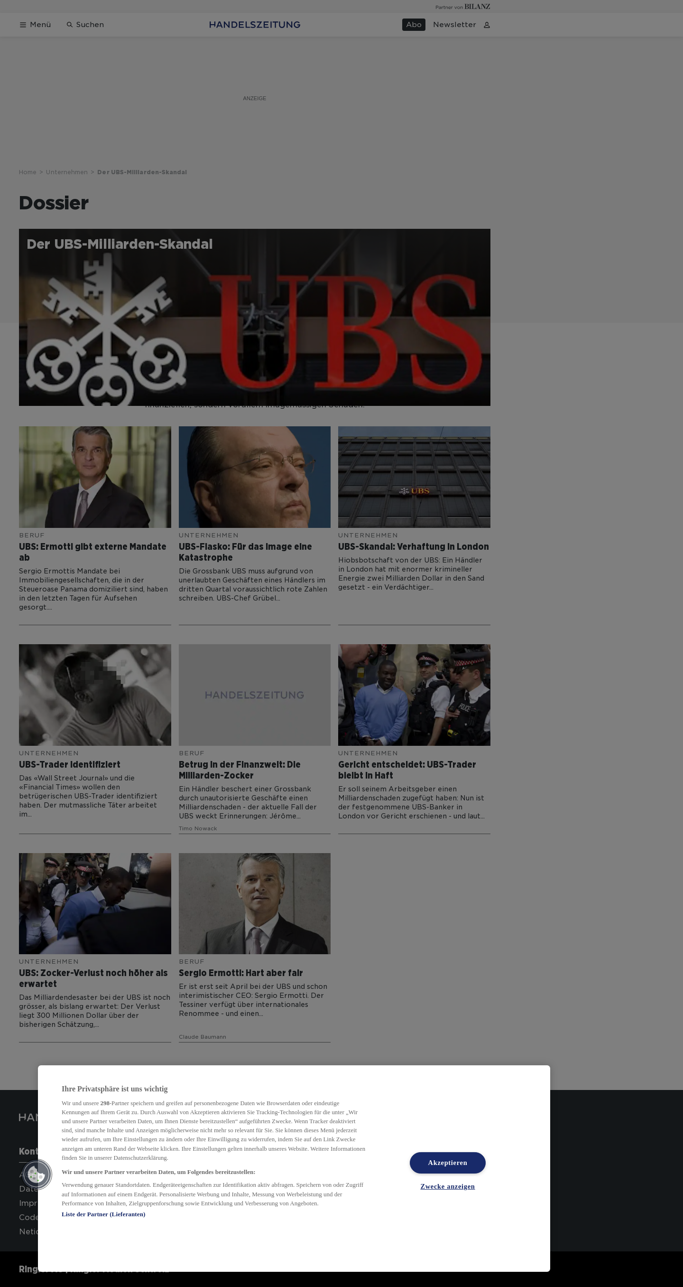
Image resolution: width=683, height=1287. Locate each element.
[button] (36, 1174)
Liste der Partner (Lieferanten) (103, 1214)
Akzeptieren (448, 1162)
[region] (294, 1168)
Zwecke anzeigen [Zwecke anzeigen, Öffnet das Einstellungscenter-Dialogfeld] (447, 1186)
